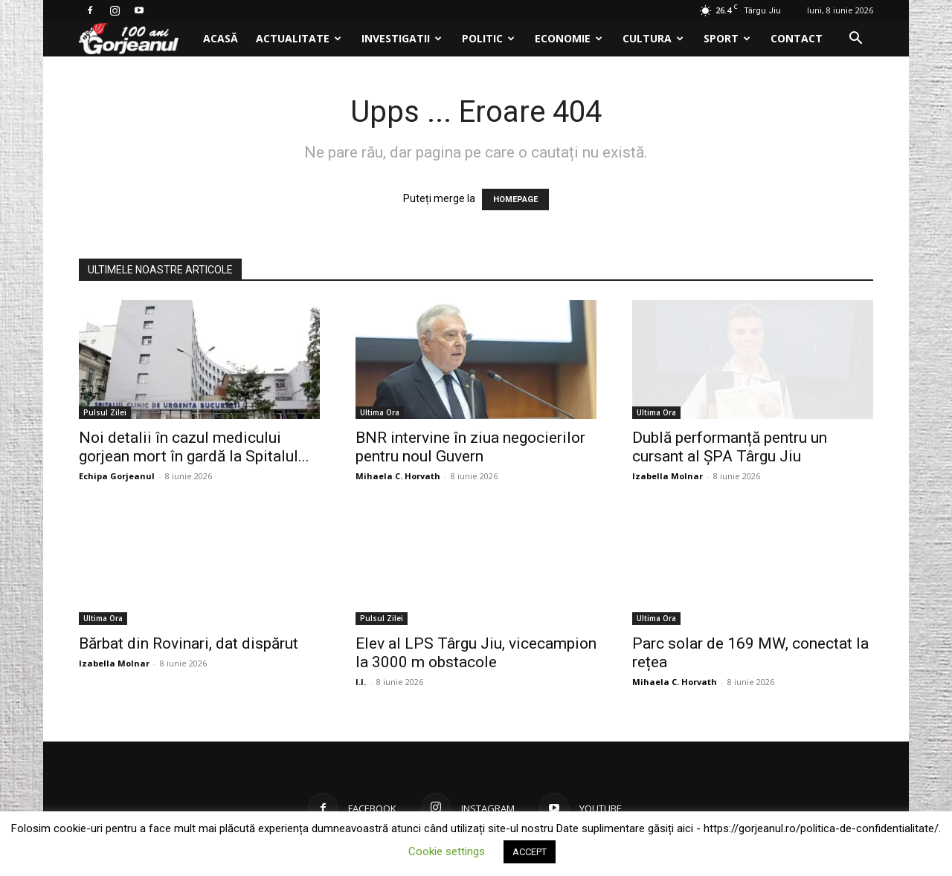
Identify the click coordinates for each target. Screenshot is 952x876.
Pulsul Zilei (104, 412)
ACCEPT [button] (529, 851)
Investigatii (401, 38)
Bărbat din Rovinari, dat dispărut (188, 643)
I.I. (361, 681)
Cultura (653, 38)
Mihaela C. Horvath (398, 475)
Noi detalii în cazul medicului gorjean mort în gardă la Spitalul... (194, 447)
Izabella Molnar (667, 475)
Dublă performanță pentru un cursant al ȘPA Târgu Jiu (729, 447)
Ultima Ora (379, 412)
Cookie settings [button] (446, 851)
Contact (797, 38)
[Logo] (136, 39)
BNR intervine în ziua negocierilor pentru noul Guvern (470, 447)
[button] (855, 40)
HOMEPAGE (515, 199)
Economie (568, 38)
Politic (488, 38)
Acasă (220, 38)
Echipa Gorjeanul (117, 475)
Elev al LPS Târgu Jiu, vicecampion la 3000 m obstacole (476, 653)
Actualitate (298, 38)
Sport (727, 38)
